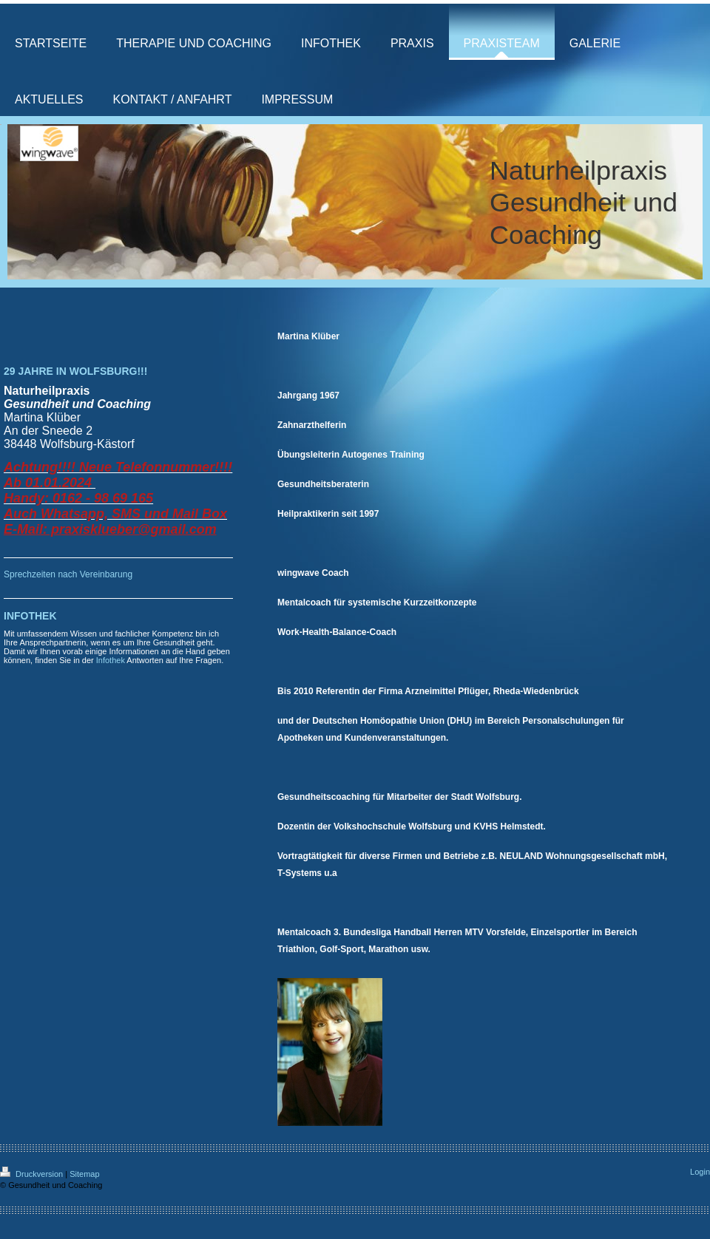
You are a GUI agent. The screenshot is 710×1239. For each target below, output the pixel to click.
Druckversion (32, 1174)
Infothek (110, 660)
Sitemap (84, 1174)
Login (700, 1171)
